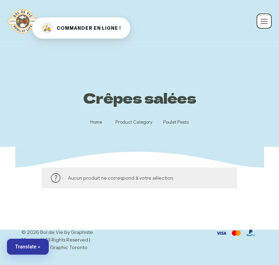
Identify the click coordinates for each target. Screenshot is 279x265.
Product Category (133, 122)
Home (99, 122)
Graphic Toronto (68, 247)
